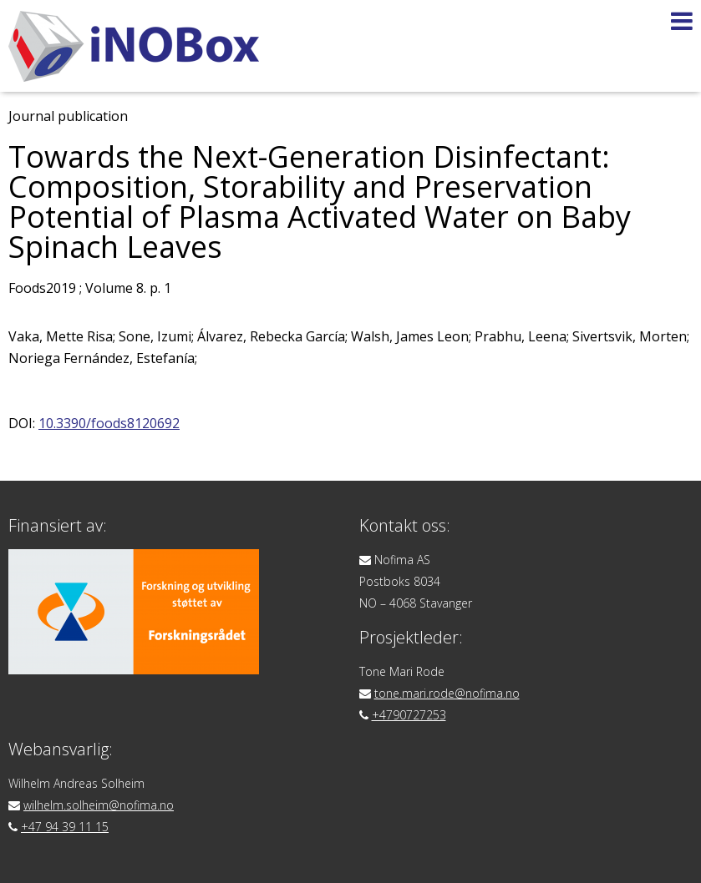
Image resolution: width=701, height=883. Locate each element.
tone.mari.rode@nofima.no (447, 693)
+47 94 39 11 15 (65, 827)
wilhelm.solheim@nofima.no (98, 805)
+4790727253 (409, 715)
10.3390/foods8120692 (109, 423)
